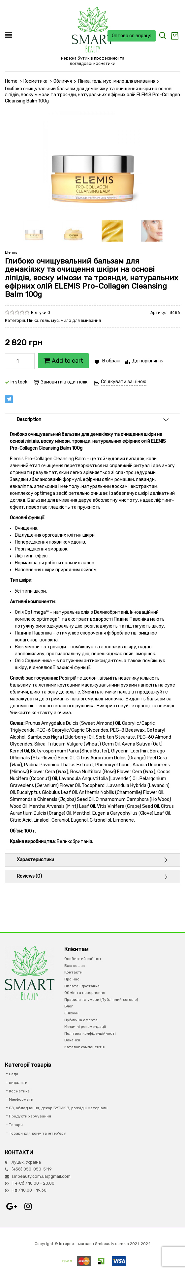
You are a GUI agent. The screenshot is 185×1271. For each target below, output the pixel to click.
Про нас (71, 979)
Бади (13, 1074)
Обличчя (62, 81)
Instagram (28, 1206)
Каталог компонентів (84, 1047)
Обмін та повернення (84, 992)
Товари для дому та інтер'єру (37, 1133)
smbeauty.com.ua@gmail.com (41, 1176)
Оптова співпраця (131, 36)
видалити (18, 1082)
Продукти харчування (30, 1116)
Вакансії (72, 1040)
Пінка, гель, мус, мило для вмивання (116, 81)
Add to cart (63, 360)
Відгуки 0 (40, 312)
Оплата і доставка (82, 986)
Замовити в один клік (64, 382)
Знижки (71, 1013)
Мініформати (21, 1099)
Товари (16, 1124)
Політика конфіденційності (90, 1033)
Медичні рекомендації (85, 1026)
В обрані (111, 361)
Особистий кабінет (83, 958)
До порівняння (148, 361)
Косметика (35, 81)
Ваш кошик (74, 965)
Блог (68, 1006)
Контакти (73, 972)
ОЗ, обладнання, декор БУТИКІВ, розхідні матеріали (58, 1108)
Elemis (11, 252)
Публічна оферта (81, 1020)
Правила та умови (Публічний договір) (101, 999)
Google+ (11, 1206)
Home (11, 81)
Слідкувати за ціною (123, 381)
